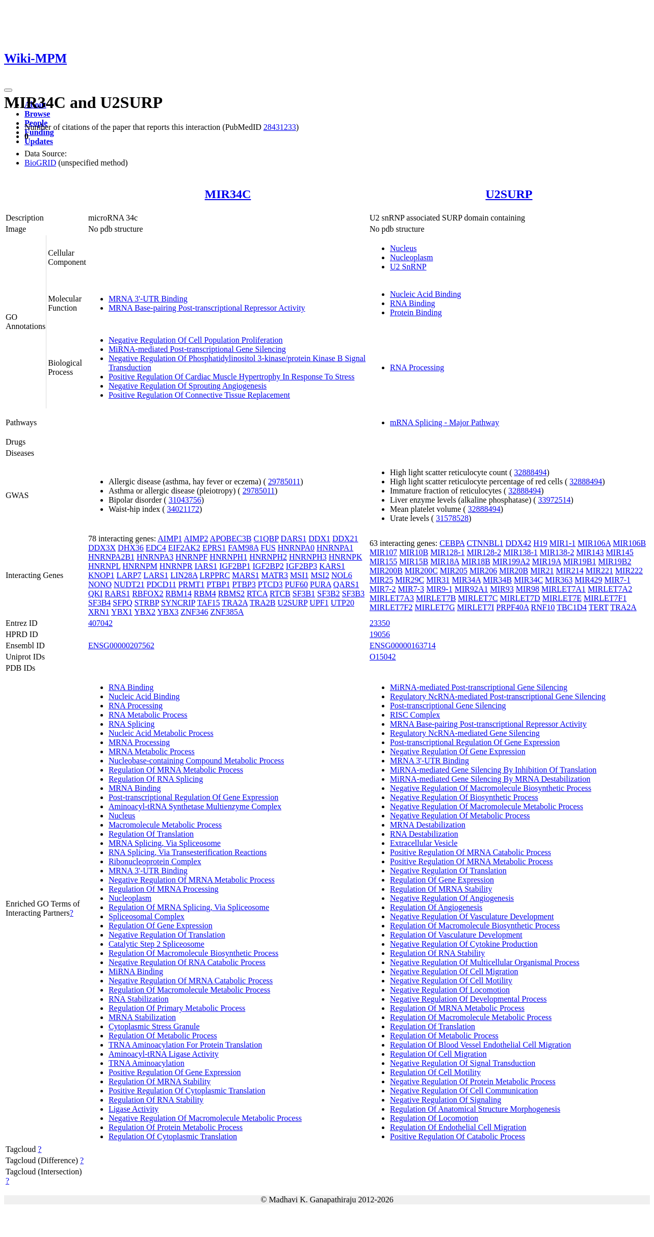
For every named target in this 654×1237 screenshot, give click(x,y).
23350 (380, 623)
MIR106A (594, 543)
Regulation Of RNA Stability (156, 1099)
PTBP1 (218, 584)
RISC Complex (415, 714)
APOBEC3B (231, 538)
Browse (37, 113)
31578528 (452, 518)
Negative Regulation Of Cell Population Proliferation (196, 340)
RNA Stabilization (139, 999)
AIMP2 (196, 538)
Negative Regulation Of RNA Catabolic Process (187, 962)
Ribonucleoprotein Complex (155, 861)
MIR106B (629, 543)
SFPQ (122, 602)
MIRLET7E (562, 598)
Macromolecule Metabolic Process (165, 824)
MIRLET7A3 (392, 598)
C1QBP (265, 538)
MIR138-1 (520, 552)
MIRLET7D (520, 598)
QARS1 (346, 584)
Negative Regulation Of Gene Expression (458, 751)
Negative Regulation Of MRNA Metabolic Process (192, 879)
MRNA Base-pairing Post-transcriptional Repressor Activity (207, 308)
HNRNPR (176, 566)
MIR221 (599, 570)
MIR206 (483, 570)
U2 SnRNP (408, 266)
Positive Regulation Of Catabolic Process (457, 1136)
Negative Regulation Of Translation (167, 934)
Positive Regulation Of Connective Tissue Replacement (199, 395)
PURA (320, 584)
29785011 (284, 481)
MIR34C (228, 194)
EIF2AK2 (184, 547)
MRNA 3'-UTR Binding (148, 298)
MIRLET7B (436, 598)
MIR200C (421, 570)
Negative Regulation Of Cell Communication (464, 1090)
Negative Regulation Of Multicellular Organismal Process (485, 962)
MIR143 (590, 552)
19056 (380, 634)
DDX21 (345, 538)
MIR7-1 (618, 579)
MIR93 (501, 589)
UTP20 (342, 602)
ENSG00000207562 (121, 645)
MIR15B (413, 561)
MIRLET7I (475, 607)
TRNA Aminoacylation (147, 1063)
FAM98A (243, 547)
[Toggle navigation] (8, 90)
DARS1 (294, 538)
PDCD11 (161, 584)
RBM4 (205, 593)
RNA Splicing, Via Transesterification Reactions (188, 852)
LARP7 (128, 575)
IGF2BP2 (268, 566)
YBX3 (167, 612)
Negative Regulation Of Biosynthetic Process (464, 797)
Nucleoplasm (411, 257)
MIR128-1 (447, 552)
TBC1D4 (572, 607)
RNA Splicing (131, 724)
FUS (267, 547)
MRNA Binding (135, 788)
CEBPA (451, 543)
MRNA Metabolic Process (152, 751)
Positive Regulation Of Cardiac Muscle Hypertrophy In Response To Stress (232, 376)
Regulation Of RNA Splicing (156, 779)
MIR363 (558, 579)
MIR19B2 (615, 561)
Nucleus (403, 248)
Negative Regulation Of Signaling (445, 1099)
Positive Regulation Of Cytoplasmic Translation (187, 1090)
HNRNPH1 (228, 557)
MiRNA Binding (136, 971)
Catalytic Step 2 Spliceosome (156, 944)
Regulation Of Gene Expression (161, 925)
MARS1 (245, 575)
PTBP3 (243, 584)
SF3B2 (328, 593)
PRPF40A (512, 607)
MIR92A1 (471, 589)
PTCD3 (270, 584)
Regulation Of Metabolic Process (163, 1035)
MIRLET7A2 (610, 589)
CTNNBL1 (485, 543)
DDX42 (519, 543)
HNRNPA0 (296, 547)
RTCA (257, 593)
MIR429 (588, 579)
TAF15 (208, 602)
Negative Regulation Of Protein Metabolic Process (473, 1081)
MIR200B (386, 570)
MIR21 (542, 570)
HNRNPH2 (268, 557)
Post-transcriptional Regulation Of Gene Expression (193, 797)
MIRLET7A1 (563, 589)
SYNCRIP (178, 602)
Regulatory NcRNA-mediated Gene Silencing (465, 733)
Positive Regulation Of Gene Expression (175, 1072)
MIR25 (381, 579)
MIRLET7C (478, 598)
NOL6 (341, 575)
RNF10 (543, 607)
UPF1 (318, 602)
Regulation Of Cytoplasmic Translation (173, 1136)
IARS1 (206, 566)
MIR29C (409, 579)
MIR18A (444, 561)
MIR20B (513, 570)
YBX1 (122, 612)
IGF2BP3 (301, 566)
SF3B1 (304, 593)
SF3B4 (99, 602)
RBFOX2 (147, 593)
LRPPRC (215, 575)
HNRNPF (191, 557)
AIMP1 (170, 538)
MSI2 (319, 575)
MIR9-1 (439, 589)
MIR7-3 (411, 589)
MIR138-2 (557, 552)
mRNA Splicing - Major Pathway (444, 422)
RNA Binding (412, 303)
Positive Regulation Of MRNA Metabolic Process (471, 861)
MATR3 (274, 575)
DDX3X (102, 547)
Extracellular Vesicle (424, 843)
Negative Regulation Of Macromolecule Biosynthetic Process (490, 788)
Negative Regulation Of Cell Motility (451, 980)
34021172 (183, 509)
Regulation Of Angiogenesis (436, 907)
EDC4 (156, 547)
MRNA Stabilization (142, 1017)
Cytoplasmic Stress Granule (154, 1026)
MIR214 (569, 570)
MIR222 (629, 570)
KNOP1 (101, 575)
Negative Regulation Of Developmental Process (468, 999)
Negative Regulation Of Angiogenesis (452, 898)
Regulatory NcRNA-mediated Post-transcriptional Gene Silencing (498, 696)
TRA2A (235, 602)
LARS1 (155, 575)
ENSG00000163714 (403, 645)
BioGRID (40, 162)
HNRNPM (139, 566)
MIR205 (453, 570)
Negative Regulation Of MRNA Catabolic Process (191, 980)
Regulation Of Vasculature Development (456, 934)
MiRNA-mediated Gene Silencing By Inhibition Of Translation (493, 769)
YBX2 (144, 612)
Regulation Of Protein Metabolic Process (176, 1127)
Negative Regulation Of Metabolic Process (460, 815)
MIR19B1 (579, 561)
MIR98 (527, 589)
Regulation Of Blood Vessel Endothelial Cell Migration (480, 1044)
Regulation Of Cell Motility (435, 1072)
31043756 (185, 500)
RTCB (280, 593)
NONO (100, 584)
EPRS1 (214, 547)
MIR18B (475, 561)
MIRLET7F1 (605, 598)
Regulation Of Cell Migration (438, 1054)
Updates (38, 141)
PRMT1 (191, 584)
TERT (599, 607)
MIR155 (383, 561)
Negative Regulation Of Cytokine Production (464, 944)
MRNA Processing (139, 742)
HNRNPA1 (335, 547)
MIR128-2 (484, 552)
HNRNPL (104, 566)
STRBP (147, 602)
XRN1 (99, 612)
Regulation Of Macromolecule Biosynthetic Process (193, 953)
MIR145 (620, 552)
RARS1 (117, 593)
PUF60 (296, 584)
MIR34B (497, 579)
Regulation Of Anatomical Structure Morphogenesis (475, 1109)
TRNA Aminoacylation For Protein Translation (185, 1044)
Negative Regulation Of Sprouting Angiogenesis (188, 385)
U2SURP (508, 194)
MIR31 (438, 579)
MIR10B (413, 552)
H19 (540, 543)
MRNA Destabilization (427, 824)
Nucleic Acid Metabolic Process (161, 733)
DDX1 (319, 538)
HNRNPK (345, 557)
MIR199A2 (511, 561)
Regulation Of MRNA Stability (160, 1081)
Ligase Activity (134, 1109)
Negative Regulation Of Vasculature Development (472, 916)
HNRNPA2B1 (111, 557)
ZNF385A (227, 612)
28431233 (280, 127)
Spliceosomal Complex (147, 916)
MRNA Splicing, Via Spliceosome (165, 843)
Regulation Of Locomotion (434, 1118)
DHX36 (131, 547)
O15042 (383, 656)
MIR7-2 (383, 589)
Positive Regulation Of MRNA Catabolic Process (470, 852)
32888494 (530, 472)
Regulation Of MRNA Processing (164, 889)
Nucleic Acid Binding (425, 294)
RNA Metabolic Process (148, 714)
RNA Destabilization (424, 834)
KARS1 (332, 566)
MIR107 (383, 552)
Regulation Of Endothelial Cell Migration (458, 1127)
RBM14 (178, 593)
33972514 (554, 500)
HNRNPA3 (155, 557)
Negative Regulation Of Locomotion (450, 989)
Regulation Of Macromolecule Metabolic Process (189, 989)
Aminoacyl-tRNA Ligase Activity (164, 1054)
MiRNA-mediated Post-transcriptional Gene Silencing (197, 349)
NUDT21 (129, 584)
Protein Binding (416, 312)
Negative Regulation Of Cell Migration (454, 971)
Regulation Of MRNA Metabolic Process (176, 769)
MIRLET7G (434, 607)
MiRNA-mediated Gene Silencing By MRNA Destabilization (490, 779)
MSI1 (299, 575)
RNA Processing (417, 367)
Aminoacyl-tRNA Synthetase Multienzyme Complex (195, 806)
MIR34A (466, 579)
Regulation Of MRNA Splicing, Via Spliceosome (189, 907)
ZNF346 (194, 612)
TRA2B (263, 602)
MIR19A (546, 561)
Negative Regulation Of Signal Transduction (462, 1063)
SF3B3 (353, 593)
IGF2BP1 (234, 566)
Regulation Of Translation (151, 834)
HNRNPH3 (308, 557)
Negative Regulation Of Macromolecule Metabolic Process (205, 1118)
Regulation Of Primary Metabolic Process (177, 1008)
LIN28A (183, 575)
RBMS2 (231, 593)
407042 (100, 623)
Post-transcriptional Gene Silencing (448, 705)
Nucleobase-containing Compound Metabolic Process (196, 760)
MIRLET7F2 (391, 607)
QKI (95, 593)
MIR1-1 (563, 543)
